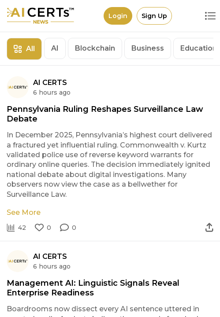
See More (24, 212)
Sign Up (154, 16)
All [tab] (24, 48)
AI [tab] (55, 48)
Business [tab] (147, 48)
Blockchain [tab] (95, 48)
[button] (68, 227)
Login (117, 16)
